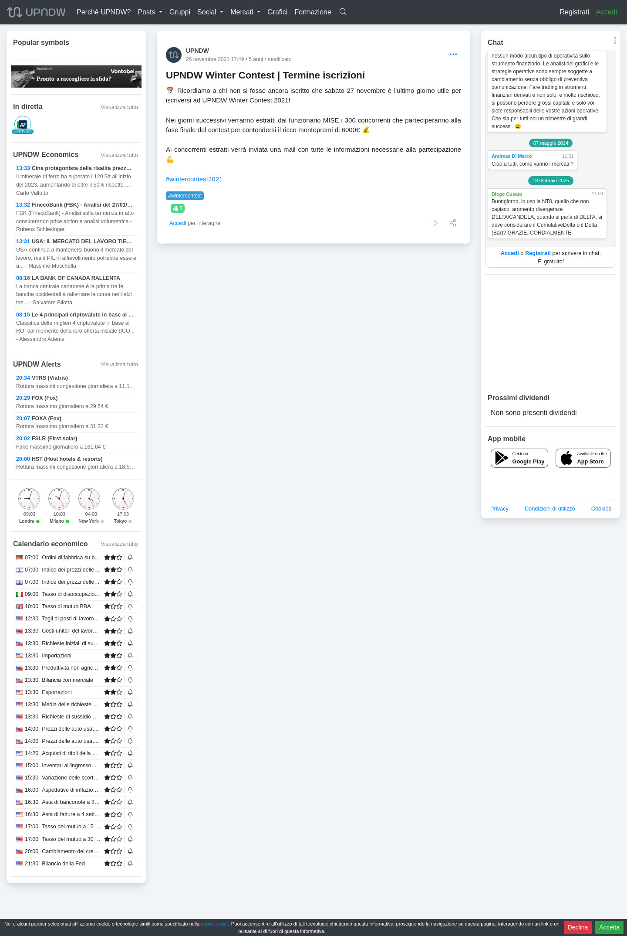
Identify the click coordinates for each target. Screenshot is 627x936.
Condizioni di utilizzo (550, 508)
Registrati (574, 12)
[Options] (453, 54)
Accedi (606, 12)
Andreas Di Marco (512, 156)
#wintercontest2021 (194, 179)
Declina (578, 927)
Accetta (609, 927)
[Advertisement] (550, 333)
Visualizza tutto (119, 107)
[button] (150, 12)
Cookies (601, 508)
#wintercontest (185, 196)
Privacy (499, 508)
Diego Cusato (507, 194)
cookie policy (214, 923)
